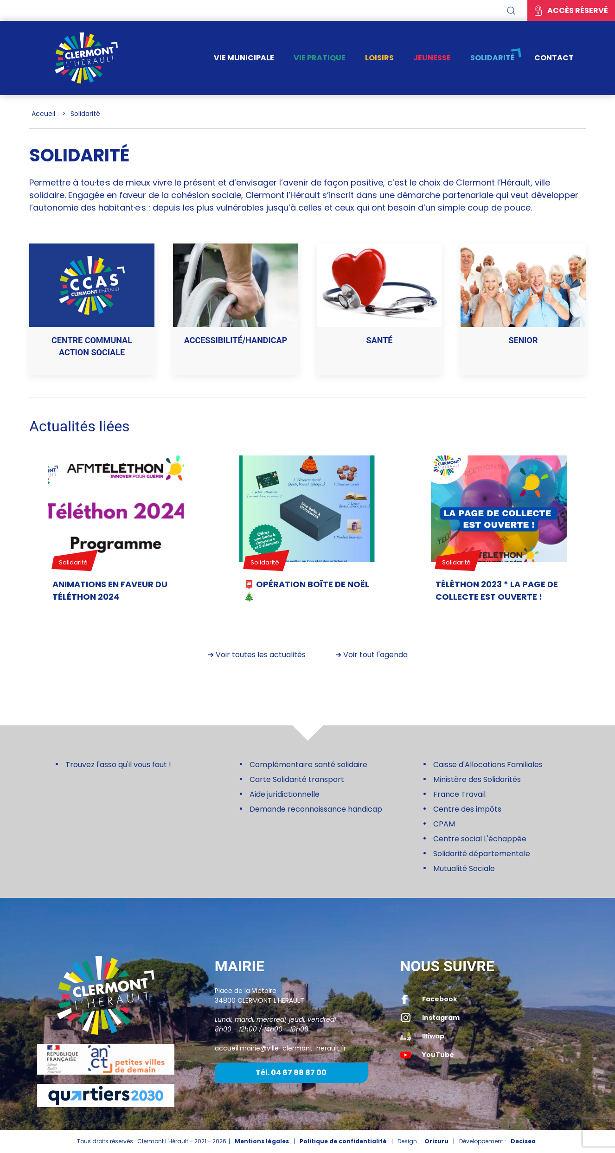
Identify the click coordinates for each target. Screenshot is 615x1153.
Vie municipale (244, 57)
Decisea (523, 1141)
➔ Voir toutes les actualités (257, 654)
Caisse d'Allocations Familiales (488, 764)
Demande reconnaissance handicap (316, 809)
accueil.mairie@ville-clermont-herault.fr (280, 1048)
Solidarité (492, 57)
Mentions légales (262, 1141)
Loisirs (379, 57)
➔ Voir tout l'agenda (371, 654)
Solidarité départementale (481, 853)
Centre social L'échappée (479, 838)
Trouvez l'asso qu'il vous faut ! (118, 764)
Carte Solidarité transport (297, 779)
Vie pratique (320, 57)
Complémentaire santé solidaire (308, 764)
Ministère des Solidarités (477, 779)
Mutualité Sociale (464, 868)
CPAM (444, 824)
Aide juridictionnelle (285, 794)
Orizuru (436, 1141)
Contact (554, 57)
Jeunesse (432, 57)
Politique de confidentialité (343, 1141)
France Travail (459, 794)
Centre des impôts (467, 809)
